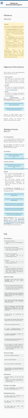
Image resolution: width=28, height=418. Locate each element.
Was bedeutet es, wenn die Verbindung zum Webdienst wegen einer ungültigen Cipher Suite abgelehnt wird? (14, 369)
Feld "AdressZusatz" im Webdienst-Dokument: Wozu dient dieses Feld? (14, 388)
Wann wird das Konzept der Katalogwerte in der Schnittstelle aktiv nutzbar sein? (14, 339)
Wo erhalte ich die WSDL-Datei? (14, 248)
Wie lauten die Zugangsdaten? (14, 255)
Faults (14, 269)
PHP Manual (11, 96)
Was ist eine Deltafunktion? (11, 359)
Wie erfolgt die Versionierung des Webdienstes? (14, 315)
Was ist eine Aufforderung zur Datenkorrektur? (14, 401)
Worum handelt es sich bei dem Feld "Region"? (14, 379)
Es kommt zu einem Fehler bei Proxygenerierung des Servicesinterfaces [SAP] (14, 346)
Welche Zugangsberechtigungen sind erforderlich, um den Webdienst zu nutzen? (14, 329)
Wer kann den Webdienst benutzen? (13, 324)
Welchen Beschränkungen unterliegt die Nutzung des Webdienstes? (14, 334)
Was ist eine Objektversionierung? (12, 355)
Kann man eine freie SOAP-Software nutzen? (14, 287)
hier (20, 115)
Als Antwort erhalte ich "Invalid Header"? (13, 363)
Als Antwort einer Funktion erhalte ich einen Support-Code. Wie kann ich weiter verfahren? (14, 320)
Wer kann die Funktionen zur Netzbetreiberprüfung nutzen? (14, 396)
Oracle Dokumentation (13, 90)
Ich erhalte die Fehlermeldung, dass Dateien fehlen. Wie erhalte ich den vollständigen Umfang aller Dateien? (14, 301)
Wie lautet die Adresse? (14, 242)
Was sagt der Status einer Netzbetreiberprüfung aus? (14, 407)
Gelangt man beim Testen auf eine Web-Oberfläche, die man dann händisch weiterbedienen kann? (14, 280)
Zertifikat (14, 261)
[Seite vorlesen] (7, 19)
